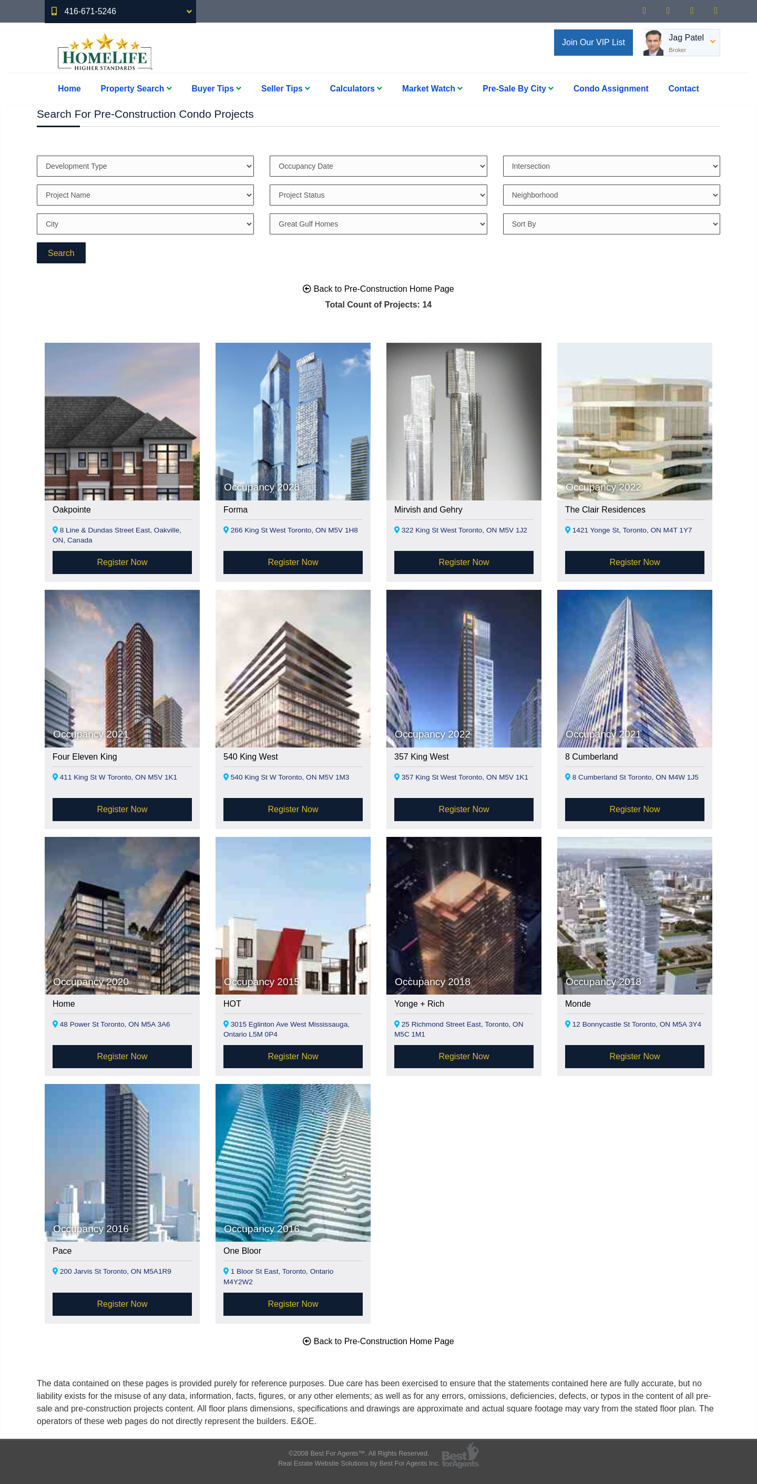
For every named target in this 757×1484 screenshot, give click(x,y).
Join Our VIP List (593, 42)
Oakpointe (72, 509)
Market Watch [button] (432, 88)
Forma (235, 509)
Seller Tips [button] (285, 88)
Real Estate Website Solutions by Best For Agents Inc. (359, 1463)
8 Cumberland (591, 756)
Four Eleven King (85, 756)
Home (69, 88)
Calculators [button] (356, 88)
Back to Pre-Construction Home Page (378, 288)
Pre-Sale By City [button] (518, 88)
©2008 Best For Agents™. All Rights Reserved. (359, 1453)
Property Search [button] (136, 88)
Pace (62, 1250)
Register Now (122, 562)
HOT (232, 1003)
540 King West (250, 756)
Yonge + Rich (419, 1003)
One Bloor (242, 1250)
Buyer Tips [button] (216, 88)
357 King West (421, 756)
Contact (684, 88)
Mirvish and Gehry (428, 509)
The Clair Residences (605, 509)
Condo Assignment (611, 88)
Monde (578, 1003)
